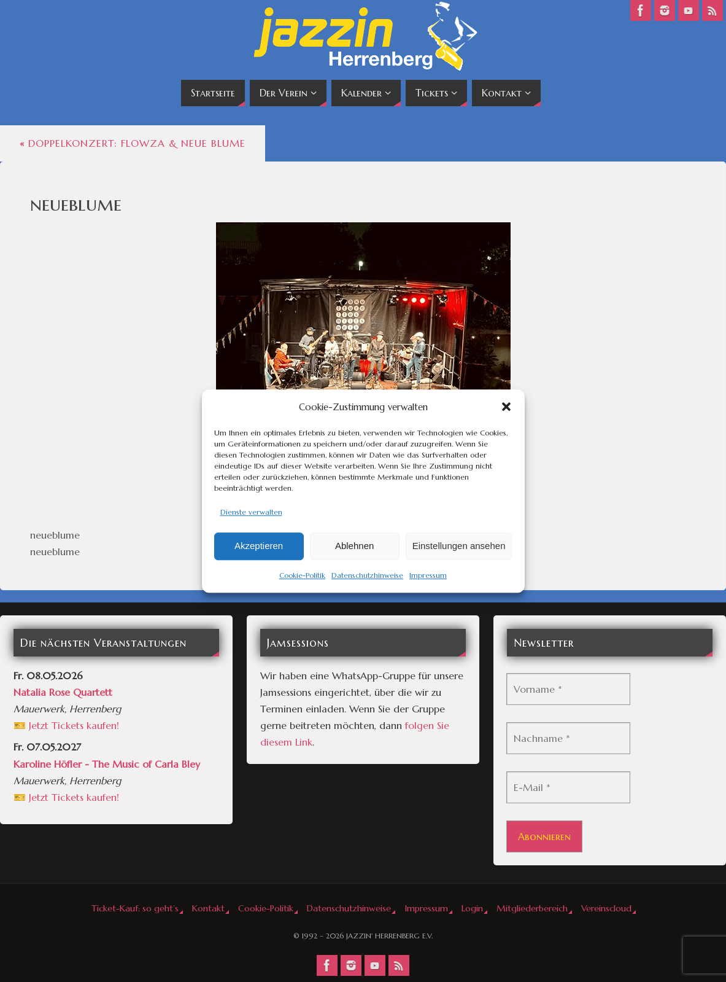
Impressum (428, 575)
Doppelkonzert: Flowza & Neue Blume (132, 143)
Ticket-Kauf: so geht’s (135, 908)
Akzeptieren (258, 546)
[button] (506, 406)
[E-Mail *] (568, 787)
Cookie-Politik (302, 575)
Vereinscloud (606, 908)
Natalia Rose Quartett (63, 692)
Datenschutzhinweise (367, 575)
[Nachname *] (568, 738)
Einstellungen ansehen (459, 546)
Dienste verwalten (251, 511)
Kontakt (208, 908)
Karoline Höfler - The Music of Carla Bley (107, 764)
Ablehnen (354, 546)
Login (472, 908)
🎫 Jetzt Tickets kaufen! (66, 725)
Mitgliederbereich (532, 908)
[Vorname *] (568, 689)
